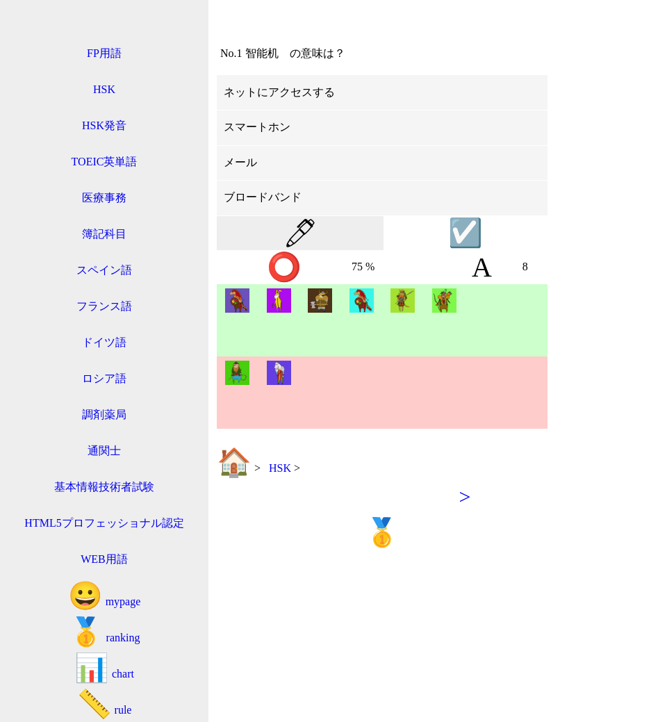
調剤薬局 (104, 414)
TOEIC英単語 (105, 161)
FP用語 (104, 53)
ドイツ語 (104, 342)
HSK (104, 89)
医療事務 (104, 198)
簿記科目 (104, 234)
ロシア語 (104, 378)
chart (104, 668)
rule (104, 704)
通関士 (104, 451)
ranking (104, 632)
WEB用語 (104, 559)
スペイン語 (104, 270)
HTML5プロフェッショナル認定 (103, 523)
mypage (104, 596)
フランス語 (104, 306)
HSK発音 (104, 125)
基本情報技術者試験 (104, 487)
